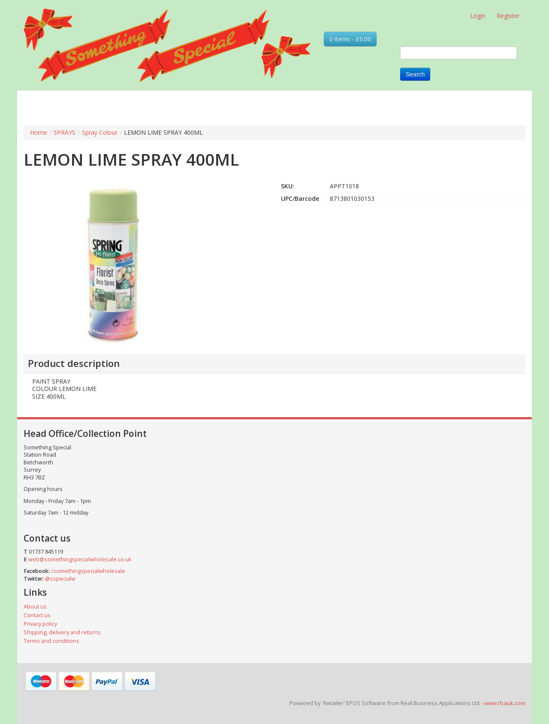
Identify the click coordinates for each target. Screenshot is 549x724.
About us (35, 606)
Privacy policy (40, 623)
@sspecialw (60, 578)
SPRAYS (64, 132)
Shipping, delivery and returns (62, 632)
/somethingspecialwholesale (88, 571)
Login (478, 16)
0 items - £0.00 (350, 39)
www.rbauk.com (504, 703)
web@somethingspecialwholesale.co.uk (79, 559)
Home (38, 132)
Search (415, 74)
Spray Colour (100, 132)
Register (508, 16)
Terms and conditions (51, 641)
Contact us (37, 615)
